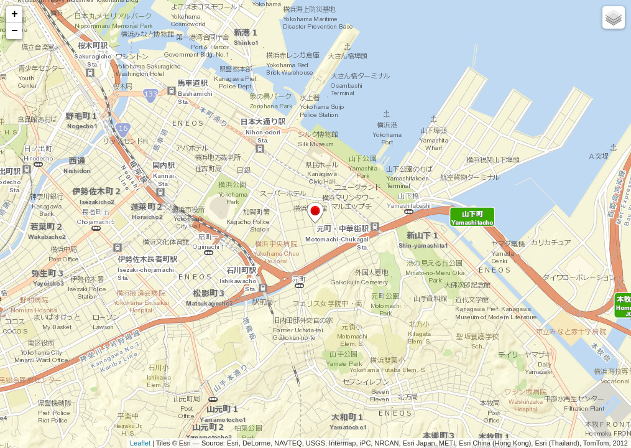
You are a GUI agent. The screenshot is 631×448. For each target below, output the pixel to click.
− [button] (14, 31)
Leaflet (140, 443)
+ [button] (14, 14)
